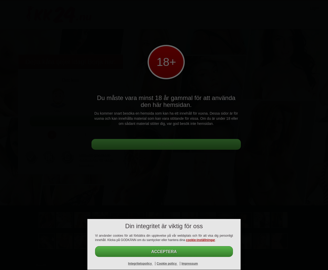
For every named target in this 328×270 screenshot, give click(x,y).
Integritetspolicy (140, 263)
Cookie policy (167, 263)
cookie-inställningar (200, 240)
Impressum (189, 263)
